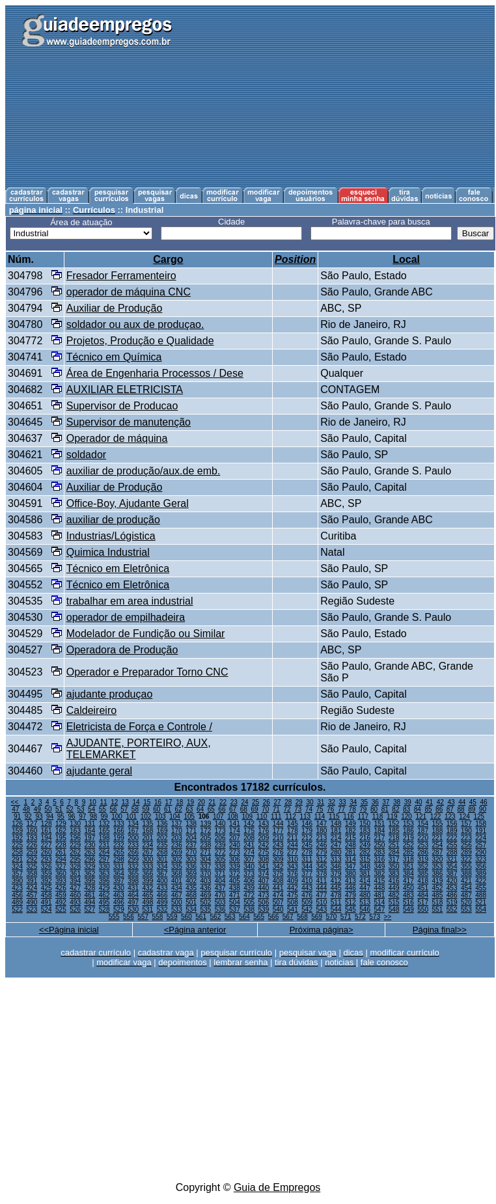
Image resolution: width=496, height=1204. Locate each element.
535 (206, 909)
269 (176, 852)
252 (408, 845)
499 (162, 902)
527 (90, 909)
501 (191, 902)
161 (46, 830)
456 (17, 895)
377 (306, 873)
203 (176, 837)
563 (230, 916)
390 (17, 880)
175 (249, 830)
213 (321, 837)
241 (249, 845)
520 (466, 902)
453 (452, 888)
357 (17, 873)
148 (336, 823)
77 (341, 809)
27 (277, 802)
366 (148, 873)
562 (215, 916)
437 (220, 888)
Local (406, 259)
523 (32, 909)
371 (220, 873)
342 (278, 866)
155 (437, 823)
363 (104, 873)
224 (480, 837)
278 (306, 852)
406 (249, 880)
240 (234, 845)
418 (422, 880)
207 (234, 837)
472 (249, 895)
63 (189, 809)
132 (104, 823)
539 (263, 909)
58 (135, 809)
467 (176, 895)
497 (133, 902)
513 (364, 902)
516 (408, 902)
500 (176, 902)
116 (348, 816)
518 (437, 902)
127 (32, 823)
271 (206, 852)
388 (466, 873)
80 (374, 809)
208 (249, 837)
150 (364, 823)
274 (249, 852)
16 (157, 802)
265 (118, 852)
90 (482, 809)
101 (131, 816)
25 (255, 802)
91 (17, 816)
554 (480, 909)
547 (379, 909)
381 (364, 873)
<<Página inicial (69, 930)
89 (471, 809)
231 (104, 845)
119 (392, 816)
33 (342, 802)
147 (321, 823)
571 (345, 916)
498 (148, 902)
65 (211, 809)
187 (422, 830)
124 (464, 816)
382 (379, 873)
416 (394, 880)
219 (408, 837)
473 (263, 895)
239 (220, 845)
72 (286, 809)
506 (263, 902)
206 (220, 837)
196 (75, 837)
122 (435, 816)
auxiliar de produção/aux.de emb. (143, 470)
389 (480, 873)
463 (118, 895)
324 (17, 866)
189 (452, 830)
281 (350, 852)
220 (422, 837)
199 (118, 837)
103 (160, 816)
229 (75, 845)
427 (75, 888)
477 (321, 895)
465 (148, 895)
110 (262, 816)
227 (46, 845)
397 (118, 880)
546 (364, 909)
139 (206, 823)
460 (75, 895)
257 (480, 845)
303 (191, 859)
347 (350, 866)
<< (15, 802)
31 (320, 802)
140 (220, 823)
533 (176, 909)
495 (104, 902)
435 (191, 888)
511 (336, 902)
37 (385, 802)
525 (60, 909)
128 (46, 823)
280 (336, 852)
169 (162, 830)
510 (321, 902)
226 (32, 845)
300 (148, 859)
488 (480, 895)
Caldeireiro (91, 710)
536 (220, 909)
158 (480, 823)
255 (452, 845)
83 (406, 809)
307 (249, 859)
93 (38, 816)
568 (302, 916)
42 (440, 802)
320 (437, 859)
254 (437, 845)
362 (90, 873)
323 (480, 859)
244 (292, 845)
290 (480, 852)
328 (75, 866)
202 (162, 837)
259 (32, 852)
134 (133, 823)
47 (15, 809)
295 (75, 859)
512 (350, 902)
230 (90, 845)
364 (118, 873)
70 (265, 809)
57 (124, 809)
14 (136, 802)
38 (396, 802)
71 (276, 809)
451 (422, 888)
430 (118, 888)
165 (104, 830)
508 (292, 902)
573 (374, 916)
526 (75, 909)
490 (32, 902)
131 (90, 823)
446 (350, 888)
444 (321, 888)
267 (148, 852)
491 (46, 902)
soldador (86, 454)
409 (292, 880)
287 (437, 852)
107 (218, 816)
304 (206, 859)
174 (234, 830)
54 (91, 809)
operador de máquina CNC (128, 291)
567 (288, 916)
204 (191, 837)
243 (278, 845)
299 (133, 859)
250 (379, 845)
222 (452, 837)
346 (336, 866)
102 (146, 816)
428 (90, 888)
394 (75, 880)
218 (394, 837)
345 (321, 866)
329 (90, 866)
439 (249, 888)
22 (223, 802)
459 (60, 895)
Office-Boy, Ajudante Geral (127, 503)
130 (75, 823)
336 (191, 866)
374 (263, 873)
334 (162, 866)
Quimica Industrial (108, 552)
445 (336, 888)
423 (17, 888)
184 (379, 830)
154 (422, 823)
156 (452, 823)
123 (450, 816)
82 (395, 809)
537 (234, 909)
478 (336, 895)
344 (306, 866)
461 (90, 895)
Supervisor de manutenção (128, 422)
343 (292, 866)
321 (452, 859)
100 (116, 816)
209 (263, 837)
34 (353, 802)
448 (379, 888)
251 (394, 845)
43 (450, 802)
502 (206, 902)
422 (480, 880)
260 (46, 852)
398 (133, 880)
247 (336, 845)
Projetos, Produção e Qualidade (140, 340)
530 (133, 909)
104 (174, 816)
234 (148, 845)
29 (299, 802)
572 (360, 916)
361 (75, 873)
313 (336, 859)
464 (133, 895)
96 (71, 816)
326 (46, 866)
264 (104, 852)
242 (263, 845)
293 (46, 859)
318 (408, 859)
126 (17, 823)
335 (176, 866)
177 (278, 830)
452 (437, 888)
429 (104, 888)
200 (133, 837)
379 (336, 873)
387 (452, 873)
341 (263, 866)
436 (206, 888)
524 (46, 909)
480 (364, 895)
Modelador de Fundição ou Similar (145, 633)
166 (118, 830)
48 (26, 809)
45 (472, 802)
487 (466, 895)
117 (362, 816)
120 (406, 816)
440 (263, 888)
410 (306, 880)
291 (17, 859)
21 (211, 802)
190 (466, 830)
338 (220, 866)
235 (162, 845)
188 (437, 830)
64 (200, 809)
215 (350, 837)
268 (162, 852)
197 (90, 837)
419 (437, 880)
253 (422, 845)
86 (439, 809)
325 (32, 866)
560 (186, 916)
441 (278, 888)
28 (288, 802)
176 (263, 830)
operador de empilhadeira (125, 617)
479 (350, 895)
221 (437, 837)
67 (232, 809)
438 (234, 888)
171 (191, 830)
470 (220, 895)
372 (234, 873)
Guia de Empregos (277, 1187)
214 (336, 837)
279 (321, 852)
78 (352, 809)
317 (394, 859)
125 (478, 816)
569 (316, 916)
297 (104, 859)
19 (190, 802)
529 (118, 909)
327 (60, 866)
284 (394, 852)
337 (206, 866)
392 (46, 880)
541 (292, 909)
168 (148, 830)
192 (17, 837)
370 (206, 873)
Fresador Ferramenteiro (121, 275)
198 (104, 837)
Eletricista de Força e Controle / (139, 726)
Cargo (168, 259)
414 (364, 880)
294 (60, 859)
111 (276, 816)
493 (75, 902)
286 (422, 852)
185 (394, 830)
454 (466, 888)
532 (162, 909)
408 (278, 880)
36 (375, 802)
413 (350, 880)
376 (292, 873)
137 (176, 823)
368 (176, 873)
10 (92, 802)
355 (466, 866)
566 (273, 916)
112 (290, 816)
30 (310, 802)
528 (104, 909)
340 (249, 866)
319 (422, 859)
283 (379, 852)
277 (292, 852)
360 (60, 873)
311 (306, 859)
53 (80, 809)
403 (206, 880)
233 (133, 845)
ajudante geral (99, 770)
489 (17, 902)
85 (428, 809)
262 (75, 852)
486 (452, 895)
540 (278, 909)
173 (220, 830)
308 (263, 859)
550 (422, 909)
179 (306, 830)
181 (336, 830)
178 (292, 830)
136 (162, 823)
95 (60, 816)
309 (278, 859)
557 (142, 916)
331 (118, 866)
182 (350, 830)
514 (379, 902)
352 (422, 866)
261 (60, 852)
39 (407, 802)
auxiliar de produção (113, 519)
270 (191, 852)
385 (422, 873)
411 (321, 880)
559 (172, 916)
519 (452, 902)
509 (306, 902)
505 (249, 902)
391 (32, 880)
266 (133, 852)
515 (394, 902)
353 (437, 866)
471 (234, 895)
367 (162, 873)
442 (292, 888)
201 (148, 837)
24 (244, 802)
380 (350, 873)
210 (278, 837)
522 (17, 909)
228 (60, 845)
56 (113, 809)
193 (32, 837)
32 (331, 802)
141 (234, 823)
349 (379, 866)
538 (249, 909)
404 (220, 880)
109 (247, 816)
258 (17, 852)
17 (168, 802)
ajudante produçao (109, 694)
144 (278, 823)
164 (90, 830)
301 (162, 859)
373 (249, 873)
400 (162, 880)
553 (466, 909)
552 (452, 909)
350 (394, 866)
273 (234, 852)
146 (306, 823)
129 (60, 823)
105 (189, 816)
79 (362, 809)
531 (148, 909)
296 (90, 859)
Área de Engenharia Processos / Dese (154, 373)
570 (331, 916)
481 (379, 895)
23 (234, 802)
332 (133, 866)
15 (146, 802)
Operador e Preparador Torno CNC (147, 671)
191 (480, 830)
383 (394, 873)
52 (70, 809)
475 (292, 895)
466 (162, 895)
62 (178, 809)
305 (220, 859)
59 (146, 809)
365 (133, 873)
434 (176, 888)
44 (461, 802)
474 (278, 895)
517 (422, 902)
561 (200, 916)
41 (429, 802)
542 (306, 909)
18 (179, 802)
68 (243, 809)
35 (364, 802)
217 (379, 837)
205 (206, 837)
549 (408, 909)
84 (417, 809)
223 (466, 837)
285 (408, 852)
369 (191, 873)
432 (148, 888)
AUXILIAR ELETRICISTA (124, 389)
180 (321, 830)
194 (46, 837)
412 (336, 880)
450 (408, 888)
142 (249, 823)
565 (258, 916)
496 (118, 902)
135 (148, 823)
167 (133, 830)
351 (408, 866)
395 (90, 880)
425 (46, 888)
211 (292, 837)
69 (254, 809)
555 (114, 916)
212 (306, 837)
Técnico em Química (114, 357)
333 (148, 866)
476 (306, 895)
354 (452, 866)
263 (90, 852)
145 (292, 823)
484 (422, 895)
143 (263, 823)
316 (379, 859)
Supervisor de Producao (122, 405)
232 (118, 845)
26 (266, 802)
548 (394, 909)
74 (308, 809)
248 (350, 845)
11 (103, 802)
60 (156, 809)
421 (466, 880)
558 (157, 916)
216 (364, 837)
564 (244, 916)
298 (118, 859)
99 (104, 816)
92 (28, 816)
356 (480, 866)
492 (60, 902)
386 (437, 873)
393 (60, 880)
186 (408, 830)
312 (321, 859)
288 (452, 852)
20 (201, 802)
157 (466, 823)
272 (220, 852)
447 (364, 888)
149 (350, 823)
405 (234, 880)
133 (118, 823)
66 (221, 809)
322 (466, 859)
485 (437, 895)
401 (176, 880)
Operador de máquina (117, 438)
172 (206, 830)
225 (17, 845)
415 (379, 880)
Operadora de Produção (122, 649)
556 (128, 916)
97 (82, 816)
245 (306, 845)
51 (58, 809)
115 (334, 816)
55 (102, 809)
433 (162, 888)
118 (377, 816)
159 (17, 830)
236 (176, 845)
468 (191, 895)
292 (32, 859)
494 (90, 902)
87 (450, 809)
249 (364, 845)
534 (191, 909)
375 (278, 873)
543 (321, 909)
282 (364, 852)
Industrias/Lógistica (111, 535)
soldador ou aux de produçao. (135, 324)
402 (191, 880)
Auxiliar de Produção (114, 308)
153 (408, 823)
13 (125, 802)
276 (278, 852)
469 (206, 895)
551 (437, 909)
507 (278, 902)
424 (32, 888)
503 (220, 902)
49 (37, 809)
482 (394, 895)
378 (321, 873)
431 (133, 888)
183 (364, 830)
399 (148, 880)
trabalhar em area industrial (129, 601)
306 (234, 859)
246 (321, 845)
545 (350, 909)
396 (104, 880)
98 (93, 816)
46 (484, 802)
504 (234, 902)
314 (350, 859)
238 (206, 845)
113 (304, 816)
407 (263, 880)
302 (176, 859)
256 (466, 845)
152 (394, 823)
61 (167, 809)
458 (46, 895)
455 (480, 888)
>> (388, 916)
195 (60, 837)
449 (394, 888)
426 (60, 888)
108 (232, 816)
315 (364, 859)
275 (263, 852)
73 (297, 809)
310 (292, 859)
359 (46, 873)
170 (176, 830)
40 (418, 802)
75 (320, 809)
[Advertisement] (341, 96)
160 (32, 830)
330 (104, 866)
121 (420, 816)
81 (385, 809)
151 (379, 823)
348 (364, 866)
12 (114, 802)
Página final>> (440, 930)
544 (336, 909)
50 (47, 809)
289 (466, 852)
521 (480, 902)
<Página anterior (195, 930)
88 (460, 809)
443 (306, 888)
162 (60, 830)
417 (408, 880)
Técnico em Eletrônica (117, 568)
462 (104, 895)
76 (330, 809)
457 (32, 895)
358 (32, 873)
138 (191, 823)
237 (191, 845)
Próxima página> (321, 930)
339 (234, 866)
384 (408, 873)
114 (319, 816)
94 (49, 816)
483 (408, 895)
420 (452, 880)
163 (75, 830)
